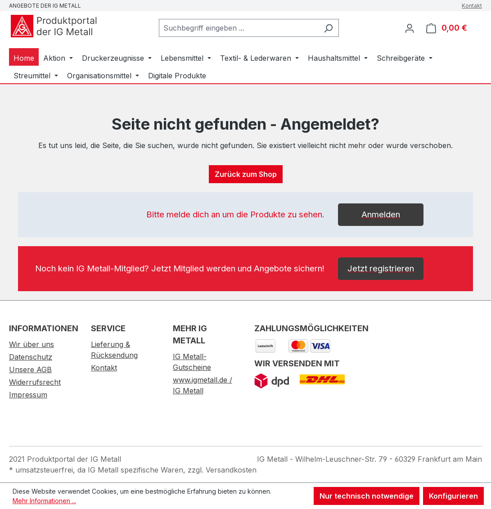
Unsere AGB (30, 369)
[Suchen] (328, 28)
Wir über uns (31, 344)
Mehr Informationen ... (44, 500)
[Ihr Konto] (409, 28)
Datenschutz (30, 356)
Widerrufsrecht (35, 382)
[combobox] (238, 28)
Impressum (28, 394)
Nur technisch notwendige (367, 495)
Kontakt (472, 5)
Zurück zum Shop (246, 174)
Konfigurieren (453, 495)
